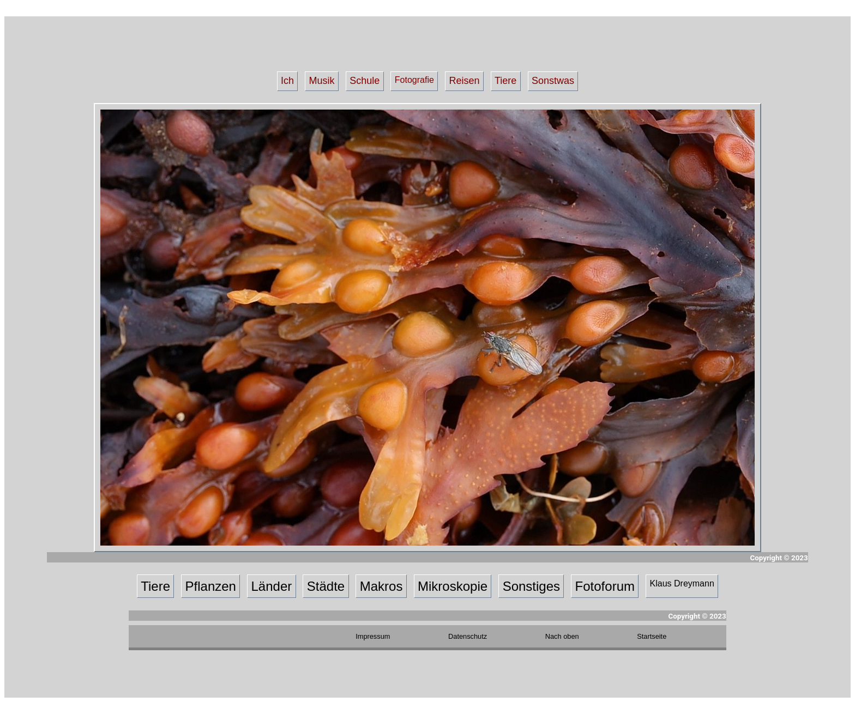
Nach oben (562, 636)
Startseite (651, 636)
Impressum (373, 636)
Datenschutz (467, 636)
